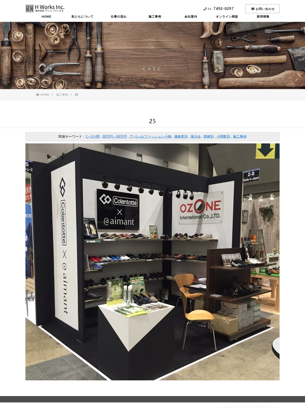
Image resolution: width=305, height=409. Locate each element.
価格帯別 (181, 136)
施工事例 (154, 24)
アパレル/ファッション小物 (150, 136)
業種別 (209, 136)
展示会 (196, 136)
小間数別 (223, 136)
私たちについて (82, 24)
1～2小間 (93, 136)
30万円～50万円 (115, 136)
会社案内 (190, 24)
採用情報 (263, 24)
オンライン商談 (227, 24)
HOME (46, 24)
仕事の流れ (119, 24)
